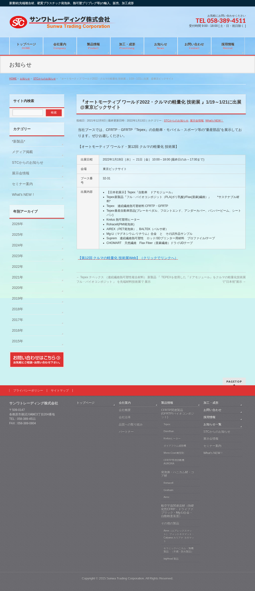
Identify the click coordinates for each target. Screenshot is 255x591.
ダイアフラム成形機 (175, 445)
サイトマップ (60, 390)
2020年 (17, 288)
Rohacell (168, 482)
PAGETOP (234, 381)
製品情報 (167, 402)
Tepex (167, 424)
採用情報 (209, 417)
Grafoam (168, 490)
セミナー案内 (22, 184)
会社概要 (125, 410)
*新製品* (18, 141)
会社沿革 (125, 417)
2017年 (17, 320)
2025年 (17, 234)
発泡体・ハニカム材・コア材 (177, 473)
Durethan (169, 431)
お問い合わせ (212, 410)
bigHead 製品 (171, 558)
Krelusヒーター (172, 438)
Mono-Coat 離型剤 (174, 452)
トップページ (85, 402)
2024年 (17, 245)
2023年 (17, 256)
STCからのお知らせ (176, 120)
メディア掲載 (22, 152)
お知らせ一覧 (212, 424)
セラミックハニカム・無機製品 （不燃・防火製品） (178, 550)
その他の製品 (170, 523)
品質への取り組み (131, 424)
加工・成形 (210, 402)
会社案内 (125, 402)
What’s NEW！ (213, 453)
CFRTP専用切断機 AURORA (174, 462)
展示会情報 (197, 120)
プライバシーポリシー (28, 390)
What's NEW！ (214, 120)
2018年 (17, 309)
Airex (166, 497)
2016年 (17, 330)
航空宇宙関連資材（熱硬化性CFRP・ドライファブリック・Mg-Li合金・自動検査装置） (177, 511)
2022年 (17, 267)
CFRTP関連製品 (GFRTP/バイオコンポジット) (177, 413)
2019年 (17, 298)
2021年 (17, 277)
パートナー (126, 431)
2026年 (17, 224)
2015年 (17, 341)
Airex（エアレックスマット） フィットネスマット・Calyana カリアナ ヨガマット (179, 535)
